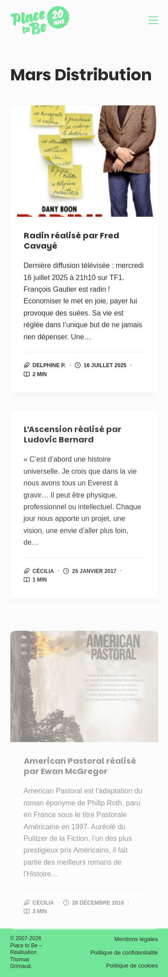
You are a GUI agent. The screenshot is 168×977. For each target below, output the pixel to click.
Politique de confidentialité (124, 952)
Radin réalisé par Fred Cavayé (71, 240)
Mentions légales (136, 939)
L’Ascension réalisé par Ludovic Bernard (72, 440)
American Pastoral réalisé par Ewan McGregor (80, 787)
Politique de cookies (132, 965)
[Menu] (153, 20)
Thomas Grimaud (20, 963)
